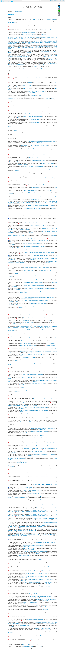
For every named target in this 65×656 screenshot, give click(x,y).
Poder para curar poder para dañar (27, 34)
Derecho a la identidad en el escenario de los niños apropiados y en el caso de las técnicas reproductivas (39, 445)
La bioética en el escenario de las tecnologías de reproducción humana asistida (41, 205)
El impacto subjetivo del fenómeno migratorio (30, 602)
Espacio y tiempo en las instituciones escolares (30, 337)
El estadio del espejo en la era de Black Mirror (30, 181)
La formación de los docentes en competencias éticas (37, 225)
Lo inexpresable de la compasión (34, 493)
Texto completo (49, 19)
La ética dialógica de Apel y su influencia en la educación (42, 398)
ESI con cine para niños (35, 19)
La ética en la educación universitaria (25, 421)
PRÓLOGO (30, 82)
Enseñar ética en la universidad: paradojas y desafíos (31, 243)
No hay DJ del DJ (26, 88)
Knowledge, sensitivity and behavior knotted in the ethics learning (36, 573)
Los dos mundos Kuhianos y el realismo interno (35, 619)
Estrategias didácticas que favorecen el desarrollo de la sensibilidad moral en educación (38, 317)
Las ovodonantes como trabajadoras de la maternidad (39, 431)
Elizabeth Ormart (32, 6)
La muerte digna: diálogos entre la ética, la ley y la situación (32, 113)
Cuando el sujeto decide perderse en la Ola (29, 314)
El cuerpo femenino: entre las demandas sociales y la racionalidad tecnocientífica (43, 196)
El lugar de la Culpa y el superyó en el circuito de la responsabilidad (33, 285)
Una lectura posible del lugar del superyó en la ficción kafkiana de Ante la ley (35, 551)
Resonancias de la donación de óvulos (47, 163)
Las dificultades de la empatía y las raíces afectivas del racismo (39, 272)
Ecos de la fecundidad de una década (29, 357)
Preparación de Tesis (37, 66)
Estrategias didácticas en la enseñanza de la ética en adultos (46, 599)
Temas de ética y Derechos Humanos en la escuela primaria (32, 490)
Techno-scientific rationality (35, 119)
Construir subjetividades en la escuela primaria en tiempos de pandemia (43, 428)
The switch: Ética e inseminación (28, 270)
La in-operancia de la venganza (28, 322)
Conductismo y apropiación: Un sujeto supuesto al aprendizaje (33, 329)
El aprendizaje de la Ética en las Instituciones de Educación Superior (29, 77)
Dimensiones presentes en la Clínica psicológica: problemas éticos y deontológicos (38, 582)
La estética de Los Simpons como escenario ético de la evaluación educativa (36, 267)
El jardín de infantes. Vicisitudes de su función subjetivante (41, 94)
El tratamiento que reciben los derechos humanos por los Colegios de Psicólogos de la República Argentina (39, 136)
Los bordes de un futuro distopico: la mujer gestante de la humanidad (34, 166)
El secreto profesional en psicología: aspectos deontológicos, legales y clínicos (35, 222)
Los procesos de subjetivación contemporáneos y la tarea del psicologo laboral (35, 300)
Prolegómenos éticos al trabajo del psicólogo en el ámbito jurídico (44, 454)
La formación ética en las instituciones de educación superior (22, 402)
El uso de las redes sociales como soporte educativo (36, 91)
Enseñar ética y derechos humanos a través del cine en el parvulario (34, 246)
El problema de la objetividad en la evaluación (30, 190)
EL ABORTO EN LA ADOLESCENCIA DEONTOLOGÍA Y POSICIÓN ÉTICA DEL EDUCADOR (37, 558)
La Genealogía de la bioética (35, 187)
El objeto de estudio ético (34, 605)
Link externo (54, 19)
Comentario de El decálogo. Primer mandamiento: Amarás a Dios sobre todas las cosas (37, 461)
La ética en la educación (27, 85)
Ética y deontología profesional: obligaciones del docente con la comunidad (35, 192)
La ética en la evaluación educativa (25, 340)
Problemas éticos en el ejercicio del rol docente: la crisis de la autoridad (41, 570)
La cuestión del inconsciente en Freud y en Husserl (39, 386)
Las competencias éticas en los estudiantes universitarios (45, 542)
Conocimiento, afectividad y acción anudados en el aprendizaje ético (40, 593)
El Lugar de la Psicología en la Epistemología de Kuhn (37, 303)
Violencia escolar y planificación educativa (38, 160)
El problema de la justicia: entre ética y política (43, 628)
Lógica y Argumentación (24, 68)
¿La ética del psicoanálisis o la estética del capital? (28, 345)
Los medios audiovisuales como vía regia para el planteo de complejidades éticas (41, 579)
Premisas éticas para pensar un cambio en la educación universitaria (41, 596)
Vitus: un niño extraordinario (27, 539)
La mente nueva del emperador (28, 646)
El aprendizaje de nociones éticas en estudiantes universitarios (33, 279)
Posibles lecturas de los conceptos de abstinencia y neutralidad (31, 354)
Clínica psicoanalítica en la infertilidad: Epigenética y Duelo (38, 157)
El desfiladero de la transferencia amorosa (29, 264)
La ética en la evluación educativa (25, 343)
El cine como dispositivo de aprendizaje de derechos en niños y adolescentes (44, 442)
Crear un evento (61, 0)
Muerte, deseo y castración (27, 631)
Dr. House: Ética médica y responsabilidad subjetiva (40, 240)
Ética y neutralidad (26, 320)
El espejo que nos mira (28, 487)
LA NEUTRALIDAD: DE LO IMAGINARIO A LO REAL (31, 359)
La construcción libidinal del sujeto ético (29, 238)
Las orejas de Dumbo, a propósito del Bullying (30, 265)
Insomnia (24, 648)
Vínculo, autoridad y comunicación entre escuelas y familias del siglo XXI (33, 250)
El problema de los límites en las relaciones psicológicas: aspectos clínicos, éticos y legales (40, 288)
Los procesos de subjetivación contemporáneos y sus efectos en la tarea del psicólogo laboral (38, 297)
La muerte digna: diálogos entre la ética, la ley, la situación (32, 116)
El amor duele (25, 125)
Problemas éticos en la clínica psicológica (28, 32)
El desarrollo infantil (25, 644)
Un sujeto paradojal (25, 413)
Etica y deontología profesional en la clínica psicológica (26, 74)
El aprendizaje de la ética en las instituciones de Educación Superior (36, 407)
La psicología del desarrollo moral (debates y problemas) (45, 395)
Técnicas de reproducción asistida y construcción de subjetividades (34, 437)
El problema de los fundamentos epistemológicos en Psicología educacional (34, 410)
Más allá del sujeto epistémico (34, 371)
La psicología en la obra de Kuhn (35, 616)
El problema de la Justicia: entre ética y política (37, 383)
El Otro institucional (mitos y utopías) (28, 148)
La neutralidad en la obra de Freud (26, 377)
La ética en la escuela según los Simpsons (40, 21)
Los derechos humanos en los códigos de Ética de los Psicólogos (30, 613)
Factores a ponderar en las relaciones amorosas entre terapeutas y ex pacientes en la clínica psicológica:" (34, 169)
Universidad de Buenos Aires (17, 11)
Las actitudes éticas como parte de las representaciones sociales (33, 545)
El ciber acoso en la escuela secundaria (38, 451)
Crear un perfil (56, 0)
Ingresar (51, 0)
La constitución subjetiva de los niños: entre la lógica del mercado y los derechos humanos (39, 252)
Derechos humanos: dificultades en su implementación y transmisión (34, 128)
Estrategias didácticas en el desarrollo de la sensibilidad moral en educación (34, 295)
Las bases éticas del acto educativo (29, 548)
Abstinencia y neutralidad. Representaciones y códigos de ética (33, 374)
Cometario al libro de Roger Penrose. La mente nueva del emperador (33, 414)
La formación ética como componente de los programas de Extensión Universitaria (42, 141)
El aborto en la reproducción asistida (46, 434)
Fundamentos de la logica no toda (32, 636)
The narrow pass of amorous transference (29, 249)
